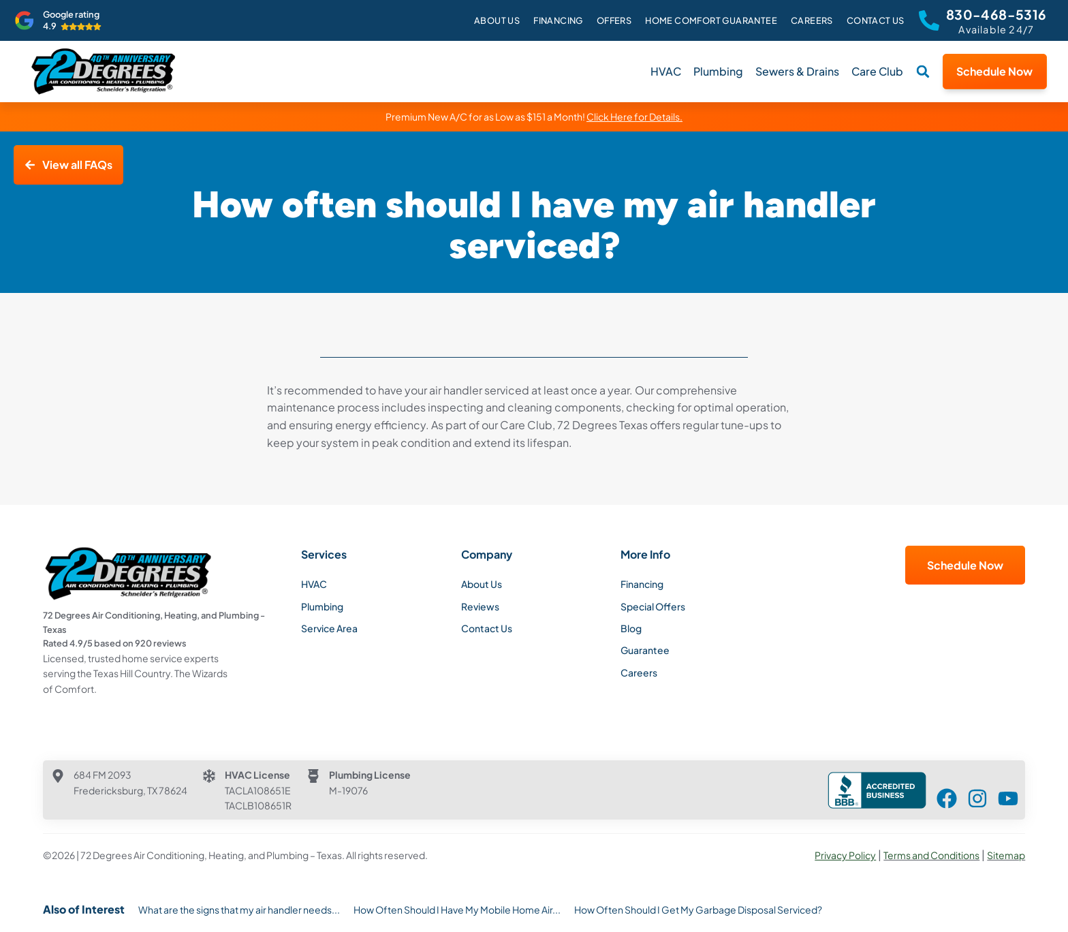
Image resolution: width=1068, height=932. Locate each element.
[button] (922, 71)
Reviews (480, 606)
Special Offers (653, 606)
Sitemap (1006, 855)
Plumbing (718, 71)
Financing (558, 20)
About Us (497, 20)
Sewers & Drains (797, 71)
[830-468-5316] (929, 20)
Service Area (329, 628)
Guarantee (645, 650)
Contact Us (876, 20)
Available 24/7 (996, 29)
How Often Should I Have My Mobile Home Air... (457, 909)
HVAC (665, 71)
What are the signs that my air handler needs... (239, 909)
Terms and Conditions (931, 855)
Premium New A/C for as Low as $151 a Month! (534, 116)
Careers (812, 20)
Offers (614, 20)
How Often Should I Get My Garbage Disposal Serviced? (698, 909)
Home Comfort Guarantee (711, 20)
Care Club (877, 71)
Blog (631, 628)
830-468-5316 (996, 14)
